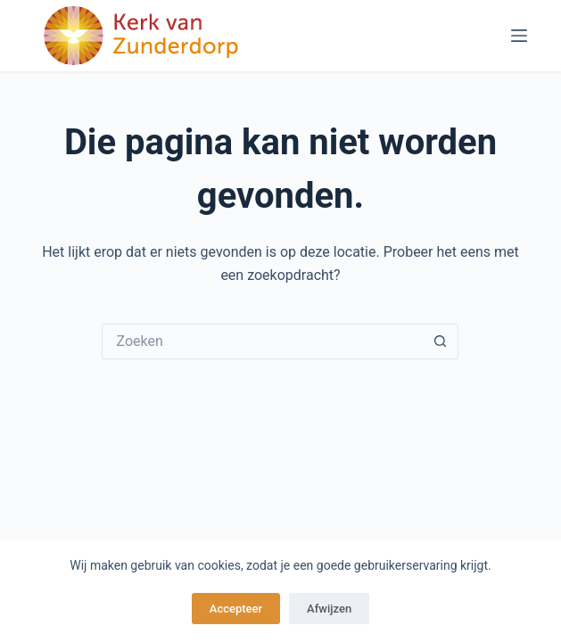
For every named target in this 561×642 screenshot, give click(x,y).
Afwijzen (329, 608)
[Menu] (519, 36)
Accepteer (236, 608)
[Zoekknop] (440, 341)
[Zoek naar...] (262, 341)
